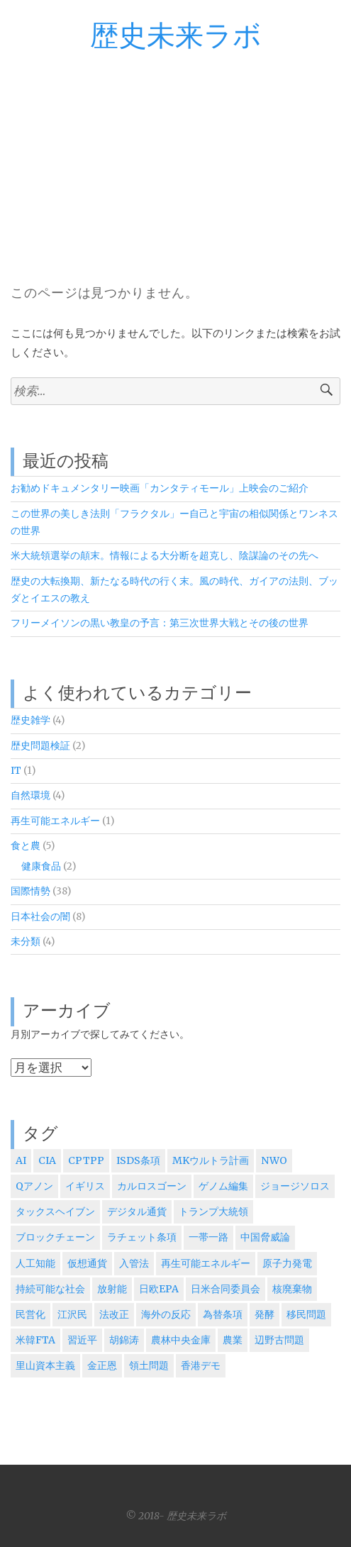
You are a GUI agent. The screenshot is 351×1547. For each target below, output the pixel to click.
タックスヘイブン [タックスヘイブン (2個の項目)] (55, 1211)
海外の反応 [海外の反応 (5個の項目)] (166, 1314)
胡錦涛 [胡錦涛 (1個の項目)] (124, 1339)
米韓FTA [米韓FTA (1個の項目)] (35, 1339)
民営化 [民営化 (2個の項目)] (30, 1314)
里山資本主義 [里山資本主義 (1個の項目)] (45, 1365)
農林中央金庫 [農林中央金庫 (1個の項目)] (181, 1339)
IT (16, 771)
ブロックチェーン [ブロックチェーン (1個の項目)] (55, 1237)
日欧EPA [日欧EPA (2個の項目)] (159, 1288)
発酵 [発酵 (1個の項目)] (264, 1314)
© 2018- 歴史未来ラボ (176, 1515)
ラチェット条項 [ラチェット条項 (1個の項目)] (142, 1237)
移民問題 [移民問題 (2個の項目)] (306, 1314)
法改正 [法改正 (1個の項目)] (114, 1314)
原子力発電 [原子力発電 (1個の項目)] (287, 1263)
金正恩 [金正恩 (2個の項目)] (102, 1365)
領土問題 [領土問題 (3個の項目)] (149, 1365)
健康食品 (41, 866)
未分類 (25, 942)
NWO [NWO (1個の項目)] (274, 1160)
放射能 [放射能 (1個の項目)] (112, 1288)
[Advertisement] (175, 159)
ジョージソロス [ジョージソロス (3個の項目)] (295, 1186)
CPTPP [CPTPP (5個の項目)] (86, 1160)
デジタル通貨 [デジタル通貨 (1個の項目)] (137, 1211)
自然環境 (30, 795)
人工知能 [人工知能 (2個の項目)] (35, 1263)
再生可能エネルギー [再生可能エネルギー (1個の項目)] (205, 1263)
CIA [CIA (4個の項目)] (47, 1160)
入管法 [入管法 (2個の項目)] (134, 1263)
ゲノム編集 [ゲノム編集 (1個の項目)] (223, 1186)
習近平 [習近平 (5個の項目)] (82, 1339)
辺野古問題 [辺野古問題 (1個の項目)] (279, 1339)
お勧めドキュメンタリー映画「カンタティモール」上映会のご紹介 (159, 488)
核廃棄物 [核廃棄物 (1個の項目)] (292, 1288)
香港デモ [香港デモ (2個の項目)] (201, 1365)
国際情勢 (30, 891)
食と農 (25, 846)
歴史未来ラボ (176, 37)
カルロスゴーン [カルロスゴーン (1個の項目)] (151, 1186)
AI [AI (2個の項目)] (21, 1160)
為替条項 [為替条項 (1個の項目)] (223, 1314)
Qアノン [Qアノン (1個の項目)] (34, 1186)
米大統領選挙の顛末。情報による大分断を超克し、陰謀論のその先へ (164, 556)
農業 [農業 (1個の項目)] (233, 1339)
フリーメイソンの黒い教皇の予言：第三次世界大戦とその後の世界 (159, 623)
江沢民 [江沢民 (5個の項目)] (72, 1314)
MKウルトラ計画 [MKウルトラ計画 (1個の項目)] (210, 1160)
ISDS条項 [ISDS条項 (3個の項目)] (138, 1160)
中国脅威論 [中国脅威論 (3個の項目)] (265, 1237)
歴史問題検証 (40, 746)
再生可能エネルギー (55, 821)
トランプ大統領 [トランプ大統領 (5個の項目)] (213, 1211)
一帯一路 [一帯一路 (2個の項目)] (208, 1237)
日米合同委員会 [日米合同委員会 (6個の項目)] (225, 1288)
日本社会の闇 (40, 917)
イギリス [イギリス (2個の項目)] (85, 1186)
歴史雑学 (30, 720)
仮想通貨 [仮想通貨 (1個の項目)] (87, 1263)
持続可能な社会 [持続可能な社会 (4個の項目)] (50, 1288)
